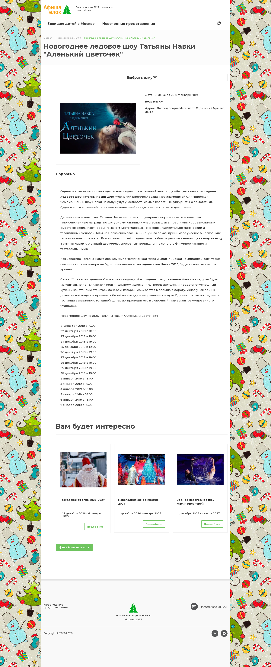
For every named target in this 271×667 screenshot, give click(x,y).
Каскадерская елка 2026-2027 (82, 500)
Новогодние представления (128, 24)
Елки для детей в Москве (71, 24)
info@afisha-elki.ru (214, 607)
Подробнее (95, 526)
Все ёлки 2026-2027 (74, 547)
